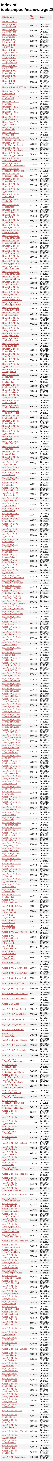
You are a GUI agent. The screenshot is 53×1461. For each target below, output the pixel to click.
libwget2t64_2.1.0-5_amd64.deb (10, 92)
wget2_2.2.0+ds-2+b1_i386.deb (9, 1302)
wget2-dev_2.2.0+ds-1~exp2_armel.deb (11, 684)
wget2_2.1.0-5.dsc (10, 1004)
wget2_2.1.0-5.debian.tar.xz (14, 999)
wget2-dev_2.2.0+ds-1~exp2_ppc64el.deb (11, 700)
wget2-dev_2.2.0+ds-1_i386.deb (11, 638)
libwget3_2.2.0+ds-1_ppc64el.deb (10, 211)
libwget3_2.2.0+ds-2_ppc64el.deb (10, 376)
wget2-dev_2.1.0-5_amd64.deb (10, 530)
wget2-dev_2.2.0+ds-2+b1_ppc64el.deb (11, 772)
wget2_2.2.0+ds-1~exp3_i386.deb (10, 1266)
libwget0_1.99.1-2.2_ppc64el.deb (9, 61)
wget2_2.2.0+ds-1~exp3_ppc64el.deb (11, 1277)
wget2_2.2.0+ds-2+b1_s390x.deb (9, 1318)
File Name (7, 17)
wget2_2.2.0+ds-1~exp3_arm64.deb (11, 1251)
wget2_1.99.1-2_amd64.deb (14, 968)
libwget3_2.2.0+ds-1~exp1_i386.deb (10, 231)
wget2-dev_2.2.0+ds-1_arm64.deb (11, 623)
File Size (32, 17)
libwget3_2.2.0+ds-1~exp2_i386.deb (10, 257)
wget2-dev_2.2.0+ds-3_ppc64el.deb (11, 885)
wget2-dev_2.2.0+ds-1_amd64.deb (11, 617)
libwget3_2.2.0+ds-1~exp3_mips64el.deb (12, 298)
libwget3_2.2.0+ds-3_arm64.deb (10, 427)
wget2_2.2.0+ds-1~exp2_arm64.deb (11, 1205)
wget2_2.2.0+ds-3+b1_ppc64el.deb (10, 1395)
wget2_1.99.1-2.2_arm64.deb (9, 916)
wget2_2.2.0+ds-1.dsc (12, 1117)
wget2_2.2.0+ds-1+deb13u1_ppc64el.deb (13, 1096)
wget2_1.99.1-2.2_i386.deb (14, 932)
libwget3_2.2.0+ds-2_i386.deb (10, 365)
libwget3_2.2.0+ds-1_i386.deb (10, 200)
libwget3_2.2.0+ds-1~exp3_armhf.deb (10, 288)
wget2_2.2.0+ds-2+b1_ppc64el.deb (10, 1308)
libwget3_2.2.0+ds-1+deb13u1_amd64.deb (13, 139)
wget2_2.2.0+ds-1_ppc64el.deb (9, 1153)
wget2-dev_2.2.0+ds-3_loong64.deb (11, 880)
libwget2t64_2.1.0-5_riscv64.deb (10, 128)
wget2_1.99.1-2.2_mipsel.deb (9, 942)
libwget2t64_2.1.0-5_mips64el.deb (10, 118)
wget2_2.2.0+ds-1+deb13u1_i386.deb (11, 1091)
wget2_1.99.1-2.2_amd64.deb (9, 911)
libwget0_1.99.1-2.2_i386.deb (9, 46)
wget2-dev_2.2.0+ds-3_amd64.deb (11, 860)
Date (42, 17)
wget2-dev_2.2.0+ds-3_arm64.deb (11, 865)
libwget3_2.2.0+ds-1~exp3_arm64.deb (11, 278)
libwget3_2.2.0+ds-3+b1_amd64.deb (10, 386)
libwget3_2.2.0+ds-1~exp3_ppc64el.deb (11, 303)
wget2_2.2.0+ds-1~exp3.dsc (15, 1241)
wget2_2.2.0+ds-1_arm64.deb (9, 1127)
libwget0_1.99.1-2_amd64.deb (9, 72)
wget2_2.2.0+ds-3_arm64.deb (9, 1421)
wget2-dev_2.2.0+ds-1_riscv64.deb (11, 654)
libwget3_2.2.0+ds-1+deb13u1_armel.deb (12, 149)
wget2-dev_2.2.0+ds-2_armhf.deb (11, 798)
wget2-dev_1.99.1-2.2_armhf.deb (10, 478)
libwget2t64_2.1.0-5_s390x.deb (10, 134)
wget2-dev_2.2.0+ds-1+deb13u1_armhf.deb (12, 592)
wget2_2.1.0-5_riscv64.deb (14, 1045)
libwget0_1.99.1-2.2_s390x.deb (9, 67)
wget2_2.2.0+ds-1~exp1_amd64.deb (11, 1179)
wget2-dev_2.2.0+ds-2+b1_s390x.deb (11, 782)
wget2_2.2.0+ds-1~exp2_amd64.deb (11, 1199)
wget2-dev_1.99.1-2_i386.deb (10, 525)
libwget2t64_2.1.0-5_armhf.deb (10, 108)
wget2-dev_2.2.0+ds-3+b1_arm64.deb (11, 829)
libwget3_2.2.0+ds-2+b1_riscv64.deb (10, 339)
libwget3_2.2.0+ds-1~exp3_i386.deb (10, 293)
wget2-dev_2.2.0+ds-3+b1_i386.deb (11, 839)
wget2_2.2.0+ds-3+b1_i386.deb (9, 1385)
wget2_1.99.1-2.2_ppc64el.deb (9, 947)
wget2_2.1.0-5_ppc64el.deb (14, 1040)
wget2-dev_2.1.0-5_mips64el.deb (10, 556)
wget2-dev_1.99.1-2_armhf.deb (10, 520)
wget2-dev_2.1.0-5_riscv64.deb (10, 566)
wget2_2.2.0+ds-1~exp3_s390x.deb (10, 1282)
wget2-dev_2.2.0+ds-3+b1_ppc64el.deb (11, 849)
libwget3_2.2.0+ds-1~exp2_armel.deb (10, 247)
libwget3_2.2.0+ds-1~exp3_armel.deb (10, 283)
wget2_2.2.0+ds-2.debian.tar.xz (9, 1323)
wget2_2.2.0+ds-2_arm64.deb (9, 1338)
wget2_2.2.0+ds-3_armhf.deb (9, 1426)
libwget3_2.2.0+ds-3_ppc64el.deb (10, 448)
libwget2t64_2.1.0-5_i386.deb (10, 113)
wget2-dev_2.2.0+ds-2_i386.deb (11, 803)
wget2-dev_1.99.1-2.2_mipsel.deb (10, 494)
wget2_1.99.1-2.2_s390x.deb (9, 952)
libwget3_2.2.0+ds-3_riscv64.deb (10, 453)
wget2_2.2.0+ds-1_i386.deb (14, 1143)
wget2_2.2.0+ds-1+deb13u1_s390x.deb (12, 1107)
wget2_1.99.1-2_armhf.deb (14, 978)
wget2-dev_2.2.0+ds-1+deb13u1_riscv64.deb (13, 607)
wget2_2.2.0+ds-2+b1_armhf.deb (9, 1297)
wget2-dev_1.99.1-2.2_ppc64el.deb (10, 499)
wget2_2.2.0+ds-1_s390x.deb (9, 1163)
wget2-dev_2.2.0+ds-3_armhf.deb (11, 870)
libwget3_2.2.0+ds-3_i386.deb (10, 437)
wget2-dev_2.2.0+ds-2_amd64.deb (11, 788)
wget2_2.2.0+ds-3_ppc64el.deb (9, 1441)
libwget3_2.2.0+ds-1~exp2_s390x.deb (10, 267)
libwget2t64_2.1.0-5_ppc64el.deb (10, 123)
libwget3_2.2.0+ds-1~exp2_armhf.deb (10, 252)
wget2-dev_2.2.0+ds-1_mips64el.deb (11, 643)
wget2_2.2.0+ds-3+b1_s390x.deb (9, 1400)
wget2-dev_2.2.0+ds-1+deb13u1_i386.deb (11, 597)
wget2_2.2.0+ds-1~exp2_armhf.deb (10, 1215)
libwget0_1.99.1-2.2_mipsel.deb (9, 56)
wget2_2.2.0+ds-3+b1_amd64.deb (10, 1369)
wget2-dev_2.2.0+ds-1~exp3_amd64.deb (11, 710)
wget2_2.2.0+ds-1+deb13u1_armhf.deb (12, 1086)
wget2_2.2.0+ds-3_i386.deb (14, 1431)
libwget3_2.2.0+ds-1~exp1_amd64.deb (11, 226)
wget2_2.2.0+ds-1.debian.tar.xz (9, 1112)
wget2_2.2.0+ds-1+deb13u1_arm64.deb (12, 1076)
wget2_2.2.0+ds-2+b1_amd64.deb (10, 1287)
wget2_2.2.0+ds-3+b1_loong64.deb (10, 1390)
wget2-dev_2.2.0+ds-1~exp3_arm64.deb (11, 715)
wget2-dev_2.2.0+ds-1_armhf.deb (11, 633)
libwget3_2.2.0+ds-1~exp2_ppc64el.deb (11, 262)
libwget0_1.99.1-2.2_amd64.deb (9, 25)
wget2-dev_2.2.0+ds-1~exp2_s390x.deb (11, 705)
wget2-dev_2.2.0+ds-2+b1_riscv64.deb (11, 777)
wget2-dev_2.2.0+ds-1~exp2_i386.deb (11, 695)
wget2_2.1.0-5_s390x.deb (13, 1050)
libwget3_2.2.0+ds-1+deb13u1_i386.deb (11, 159)
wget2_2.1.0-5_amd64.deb (14, 1009)
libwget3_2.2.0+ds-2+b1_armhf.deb (10, 324)
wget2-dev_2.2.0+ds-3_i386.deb (11, 875)
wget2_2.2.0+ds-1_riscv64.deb (9, 1158)
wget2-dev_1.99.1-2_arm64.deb (10, 515)
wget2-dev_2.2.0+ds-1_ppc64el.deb (11, 648)
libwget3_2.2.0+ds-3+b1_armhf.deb (10, 396)
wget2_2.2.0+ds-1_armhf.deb (9, 1138)
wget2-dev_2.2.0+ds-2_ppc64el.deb (11, 813)
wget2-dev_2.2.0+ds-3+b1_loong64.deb (11, 844)
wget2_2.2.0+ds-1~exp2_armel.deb (10, 1210)
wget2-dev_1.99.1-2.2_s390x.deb (10, 504)
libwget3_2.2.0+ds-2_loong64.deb (10, 370)
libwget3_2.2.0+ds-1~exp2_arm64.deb (11, 242)
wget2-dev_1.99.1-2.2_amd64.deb (10, 463)
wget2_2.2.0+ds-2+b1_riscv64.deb (10, 1313)
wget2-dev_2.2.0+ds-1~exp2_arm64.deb (11, 679)
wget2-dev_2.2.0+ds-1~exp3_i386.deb (11, 731)
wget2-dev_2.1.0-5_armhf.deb (10, 545)
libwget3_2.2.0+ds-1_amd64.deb (10, 180)
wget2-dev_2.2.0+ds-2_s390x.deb (11, 818)
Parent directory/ (9, 22)
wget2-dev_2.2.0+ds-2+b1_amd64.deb (11, 751)
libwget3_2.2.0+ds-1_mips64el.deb (10, 206)
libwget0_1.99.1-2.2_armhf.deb (9, 41)
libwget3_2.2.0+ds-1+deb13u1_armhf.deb (12, 154)
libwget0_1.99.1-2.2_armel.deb (9, 36)
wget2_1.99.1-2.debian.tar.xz (8, 957)
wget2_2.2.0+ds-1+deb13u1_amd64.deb (13, 1071)
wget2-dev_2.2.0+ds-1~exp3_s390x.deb (11, 746)
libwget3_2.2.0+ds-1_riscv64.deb (10, 216)
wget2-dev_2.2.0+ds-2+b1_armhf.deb (11, 762)
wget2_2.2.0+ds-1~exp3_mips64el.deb (12, 1271)
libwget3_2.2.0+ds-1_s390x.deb (10, 221)
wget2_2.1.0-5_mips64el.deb (9, 1035)
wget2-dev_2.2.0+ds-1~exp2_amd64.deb (11, 674)
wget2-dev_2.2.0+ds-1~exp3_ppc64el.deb (11, 741)
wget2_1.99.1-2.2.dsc (12, 906)
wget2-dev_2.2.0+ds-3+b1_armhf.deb (11, 834)
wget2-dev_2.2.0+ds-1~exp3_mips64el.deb (12, 736)
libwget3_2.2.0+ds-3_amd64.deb (10, 422)
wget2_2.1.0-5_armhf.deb (13, 1024)
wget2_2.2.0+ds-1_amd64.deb (9, 1122)
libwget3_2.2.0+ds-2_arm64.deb (10, 355)
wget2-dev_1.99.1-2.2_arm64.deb (10, 468)
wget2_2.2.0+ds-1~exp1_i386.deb (10, 1184)
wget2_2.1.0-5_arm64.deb (14, 1014)
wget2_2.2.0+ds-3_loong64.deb (9, 1436)
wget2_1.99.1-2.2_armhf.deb (8, 927)
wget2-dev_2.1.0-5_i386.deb (10, 551)
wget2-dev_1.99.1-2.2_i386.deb (10, 484)
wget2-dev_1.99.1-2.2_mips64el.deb (10, 489)
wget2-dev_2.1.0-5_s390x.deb (10, 571)
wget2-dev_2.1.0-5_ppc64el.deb (10, 561)
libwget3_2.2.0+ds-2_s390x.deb (10, 381)
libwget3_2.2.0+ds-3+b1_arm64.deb (10, 391)
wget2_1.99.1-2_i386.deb (13, 983)
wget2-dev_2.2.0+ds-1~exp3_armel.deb (11, 720)
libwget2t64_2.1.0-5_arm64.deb (10, 97)
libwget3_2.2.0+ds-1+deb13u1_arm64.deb (12, 144)
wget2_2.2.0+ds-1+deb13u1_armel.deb (12, 1081)
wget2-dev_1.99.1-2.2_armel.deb (10, 473)
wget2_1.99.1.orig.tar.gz (13, 988)
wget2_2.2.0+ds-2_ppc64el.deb (9, 1359)
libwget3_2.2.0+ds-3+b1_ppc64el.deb (10, 412)
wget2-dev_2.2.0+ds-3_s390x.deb (11, 896)
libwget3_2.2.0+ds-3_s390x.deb (10, 458)
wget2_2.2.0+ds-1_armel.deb (9, 1132)
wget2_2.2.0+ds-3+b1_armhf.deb (9, 1380)
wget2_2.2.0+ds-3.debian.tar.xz (9, 1405)
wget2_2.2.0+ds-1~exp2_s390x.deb (10, 1230)
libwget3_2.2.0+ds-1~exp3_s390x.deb (10, 309)
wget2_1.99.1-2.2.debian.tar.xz (9, 901)
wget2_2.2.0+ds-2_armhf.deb (9, 1344)
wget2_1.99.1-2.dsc (11, 963)
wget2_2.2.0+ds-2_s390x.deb (9, 1364)
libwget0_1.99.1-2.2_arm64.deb (9, 31)
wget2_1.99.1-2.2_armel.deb (8, 921)
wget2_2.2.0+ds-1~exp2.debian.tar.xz (11, 1189)
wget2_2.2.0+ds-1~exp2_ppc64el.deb (11, 1225)
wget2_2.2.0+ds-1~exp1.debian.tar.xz (11, 1168)
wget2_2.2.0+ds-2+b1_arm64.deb (10, 1292)
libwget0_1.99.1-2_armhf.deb (9, 82)
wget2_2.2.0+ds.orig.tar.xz (14, 1457)
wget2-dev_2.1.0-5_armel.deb (10, 540)
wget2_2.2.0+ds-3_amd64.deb (9, 1416)
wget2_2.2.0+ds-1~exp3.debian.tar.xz (11, 1235)
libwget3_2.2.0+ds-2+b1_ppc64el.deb (10, 334)
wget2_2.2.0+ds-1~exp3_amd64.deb (11, 1246)
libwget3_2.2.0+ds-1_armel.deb (10, 190)
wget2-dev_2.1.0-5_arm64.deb (10, 535)
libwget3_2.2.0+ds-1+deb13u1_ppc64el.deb (13, 164)
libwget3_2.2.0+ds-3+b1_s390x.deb (10, 417)
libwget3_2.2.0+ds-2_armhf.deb (10, 360)
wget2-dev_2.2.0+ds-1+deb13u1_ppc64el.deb (13, 602)
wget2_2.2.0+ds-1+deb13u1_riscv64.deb (13, 1102)
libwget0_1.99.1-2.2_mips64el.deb (10, 51)
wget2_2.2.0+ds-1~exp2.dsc (15, 1194)
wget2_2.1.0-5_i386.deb (13, 1030)
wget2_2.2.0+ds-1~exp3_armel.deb (10, 1256)
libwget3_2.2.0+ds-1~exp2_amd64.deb (11, 237)
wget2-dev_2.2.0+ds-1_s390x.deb (11, 659)
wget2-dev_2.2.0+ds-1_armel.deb (11, 628)
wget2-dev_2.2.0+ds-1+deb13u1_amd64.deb (13, 576)
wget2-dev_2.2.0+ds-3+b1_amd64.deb (11, 824)
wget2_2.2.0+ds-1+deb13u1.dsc (9, 1066)
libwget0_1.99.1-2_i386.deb (14, 87)
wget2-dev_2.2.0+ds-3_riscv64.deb (11, 890)
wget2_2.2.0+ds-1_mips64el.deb (9, 1148)
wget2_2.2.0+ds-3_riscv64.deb (9, 1447)
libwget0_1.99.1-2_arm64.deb (9, 77)
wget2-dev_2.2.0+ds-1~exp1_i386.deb (11, 669)
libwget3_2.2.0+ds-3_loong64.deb (10, 442)
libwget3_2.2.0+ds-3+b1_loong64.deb (10, 406)
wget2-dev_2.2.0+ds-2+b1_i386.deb (11, 767)
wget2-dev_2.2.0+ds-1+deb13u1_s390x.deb (12, 612)
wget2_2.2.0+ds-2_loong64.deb (9, 1354)
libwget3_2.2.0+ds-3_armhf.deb (10, 432)
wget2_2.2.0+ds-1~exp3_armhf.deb (10, 1261)
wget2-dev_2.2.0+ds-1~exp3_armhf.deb (11, 726)
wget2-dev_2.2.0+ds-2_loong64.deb (11, 808)
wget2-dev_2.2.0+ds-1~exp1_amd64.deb (11, 664)
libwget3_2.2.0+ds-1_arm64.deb (10, 185)
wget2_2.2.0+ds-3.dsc (12, 1411)
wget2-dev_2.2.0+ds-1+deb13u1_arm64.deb (12, 581)
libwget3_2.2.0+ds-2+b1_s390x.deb (10, 345)
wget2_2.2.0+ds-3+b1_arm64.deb (10, 1374)
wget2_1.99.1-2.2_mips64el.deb (10, 937)
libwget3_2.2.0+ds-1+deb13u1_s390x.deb (12, 175)
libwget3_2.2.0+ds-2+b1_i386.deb (10, 329)
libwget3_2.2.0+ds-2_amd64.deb (10, 350)
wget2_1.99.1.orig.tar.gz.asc (15, 994)
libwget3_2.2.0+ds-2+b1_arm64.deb (10, 319)
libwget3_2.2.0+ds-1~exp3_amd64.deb (11, 273)
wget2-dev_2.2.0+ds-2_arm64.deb (11, 793)
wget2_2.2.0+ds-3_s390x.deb (9, 1452)
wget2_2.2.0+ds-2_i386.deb (14, 1349)
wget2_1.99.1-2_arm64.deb (14, 973)
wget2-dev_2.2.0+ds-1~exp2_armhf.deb (11, 690)
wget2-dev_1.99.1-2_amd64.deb (10, 509)
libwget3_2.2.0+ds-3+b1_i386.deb (10, 401)
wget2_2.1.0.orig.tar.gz (12, 1055)
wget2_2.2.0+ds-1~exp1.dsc (15, 1174)
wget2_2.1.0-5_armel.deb (13, 1019)
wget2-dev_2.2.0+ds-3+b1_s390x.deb (11, 854)
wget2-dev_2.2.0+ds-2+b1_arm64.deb (11, 757)
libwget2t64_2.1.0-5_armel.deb (10, 103)
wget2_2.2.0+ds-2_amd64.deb (9, 1333)
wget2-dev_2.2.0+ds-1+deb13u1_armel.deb (12, 587)
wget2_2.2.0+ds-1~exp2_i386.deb (10, 1220)
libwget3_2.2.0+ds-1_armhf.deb (10, 195)
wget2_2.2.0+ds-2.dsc (12, 1328)
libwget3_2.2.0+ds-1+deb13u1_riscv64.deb (13, 170)
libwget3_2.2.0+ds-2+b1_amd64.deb (10, 314)
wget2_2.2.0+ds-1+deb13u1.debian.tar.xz (13, 1060)
